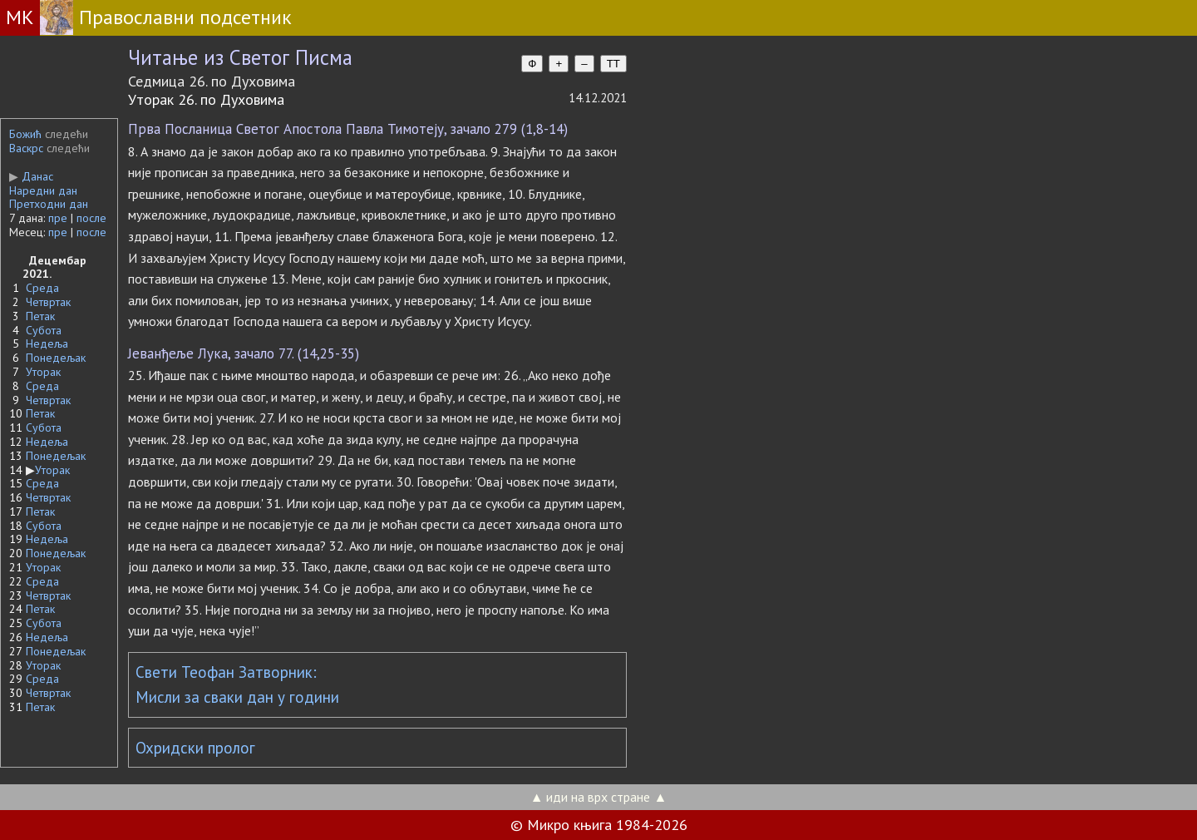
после (91, 217)
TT (613, 63)
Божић (25, 133)
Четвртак (48, 301)
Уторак (43, 371)
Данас (31, 176)
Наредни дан (43, 190)
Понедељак (56, 357)
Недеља (47, 343)
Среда (42, 287)
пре (57, 217)
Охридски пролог (195, 748)
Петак (40, 316)
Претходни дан (48, 203)
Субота (44, 330)
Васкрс (26, 148)
